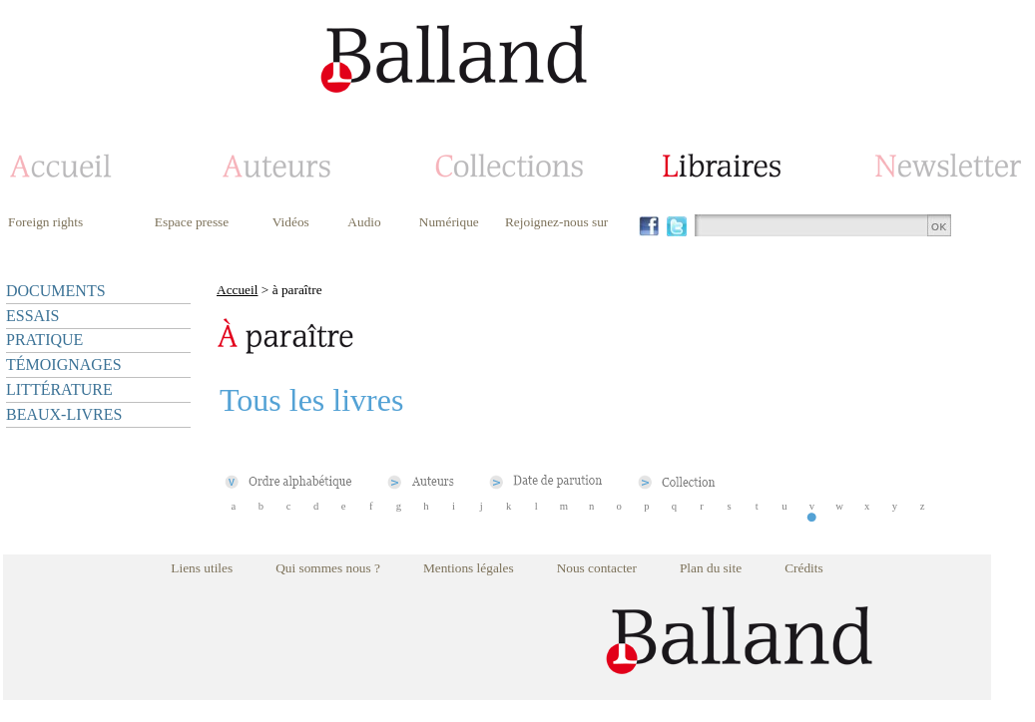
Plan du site (711, 567)
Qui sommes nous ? (327, 567)
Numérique (449, 221)
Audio (363, 221)
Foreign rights (45, 221)
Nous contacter (597, 567)
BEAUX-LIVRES (64, 414)
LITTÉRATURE (59, 389)
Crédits (803, 567)
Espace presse (192, 221)
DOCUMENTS (56, 290)
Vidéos (290, 221)
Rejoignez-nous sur (556, 221)
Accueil (237, 289)
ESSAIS (32, 315)
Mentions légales (468, 567)
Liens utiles (202, 567)
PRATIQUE (44, 339)
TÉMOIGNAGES (64, 364)
